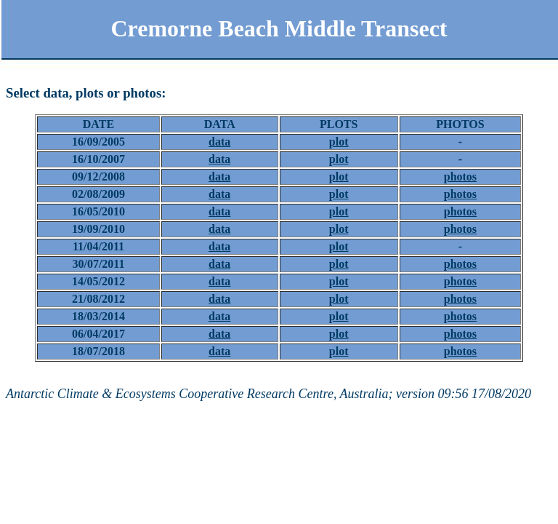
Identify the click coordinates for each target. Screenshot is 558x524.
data (219, 141)
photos (460, 176)
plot (339, 141)
